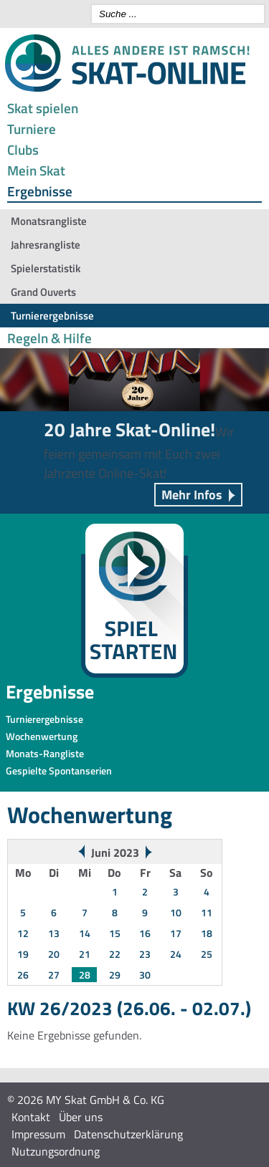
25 (206, 953)
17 (175, 933)
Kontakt (30, 1116)
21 (84, 953)
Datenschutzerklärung (128, 1134)
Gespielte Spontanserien (59, 770)
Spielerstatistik (45, 268)
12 (23, 933)
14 (84, 933)
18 (206, 933)
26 (23, 974)
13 (54, 933)
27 (54, 974)
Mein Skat (36, 170)
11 (206, 912)
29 (115, 974)
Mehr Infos (191, 494)
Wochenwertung (41, 736)
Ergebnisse (39, 191)
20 (54, 953)
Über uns (81, 1116)
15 (115, 933)
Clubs (23, 149)
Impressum (38, 1134)
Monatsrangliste (49, 221)
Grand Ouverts (43, 292)
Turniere (31, 128)
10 (175, 912)
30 (145, 974)
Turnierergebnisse (52, 315)
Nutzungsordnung (55, 1151)
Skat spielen (42, 107)
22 (115, 953)
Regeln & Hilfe (49, 337)
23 (145, 953)
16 (145, 933)
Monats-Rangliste (45, 753)
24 (175, 953)
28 (84, 974)
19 (23, 953)
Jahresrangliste (45, 244)
